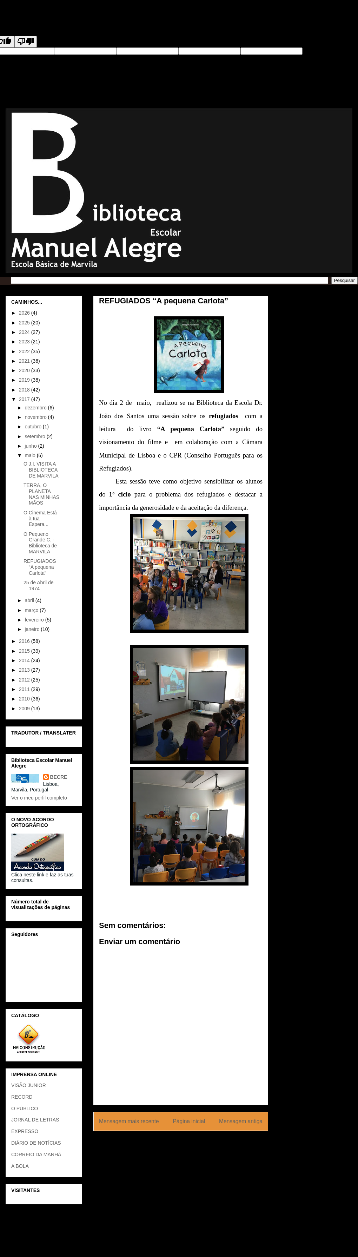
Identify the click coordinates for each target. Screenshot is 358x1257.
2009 (25, 708)
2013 (25, 670)
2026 (25, 313)
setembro (35, 436)
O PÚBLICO (24, 1108)
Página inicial (189, 1121)
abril (30, 600)
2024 (25, 332)
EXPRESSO (24, 1131)
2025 (25, 322)
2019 (25, 380)
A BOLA (20, 1166)
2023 (25, 341)
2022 (25, 351)
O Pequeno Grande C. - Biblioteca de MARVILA (40, 542)
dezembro (36, 407)
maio (31, 455)
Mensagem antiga (241, 1121)
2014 (25, 660)
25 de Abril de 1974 (39, 585)
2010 (25, 699)
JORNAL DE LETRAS (35, 1120)
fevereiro (35, 620)
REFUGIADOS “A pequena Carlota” (40, 567)
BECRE (58, 777)
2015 (25, 651)
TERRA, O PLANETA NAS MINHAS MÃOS (41, 494)
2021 (25, 361)
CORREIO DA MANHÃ (36, 1154)
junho (31, 446)
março (32, 610)
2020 (25, 370)
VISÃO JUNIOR (28, 1085)
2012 (25, 680)
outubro (33, 426)
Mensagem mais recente (129, 1121)
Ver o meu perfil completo (39, 798)
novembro (36, 417)
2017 (25, 399)
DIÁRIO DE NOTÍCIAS (36, 1143)
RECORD (22, 1097)
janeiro (33, 629)
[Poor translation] (25, 41)
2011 (25, 689)
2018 (25, 390)
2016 (25, 641)
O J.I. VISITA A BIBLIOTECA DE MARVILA (41, 470)
